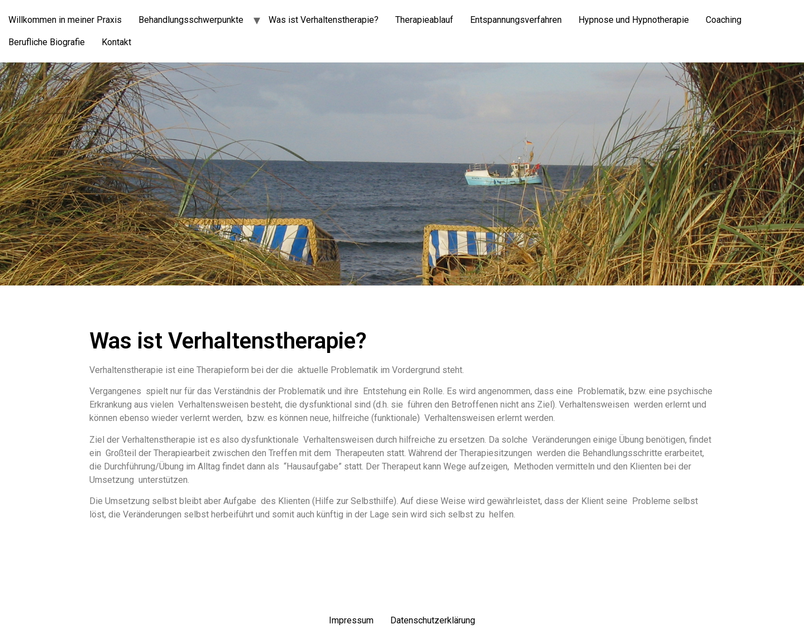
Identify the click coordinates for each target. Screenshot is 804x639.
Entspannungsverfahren (516, 19)
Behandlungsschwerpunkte (190, 19)
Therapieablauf (424, 19)
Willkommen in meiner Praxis (65, 19)
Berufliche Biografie (46, 42)
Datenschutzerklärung (432, 620)
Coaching (723, 19)
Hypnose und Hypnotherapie (633, 19)
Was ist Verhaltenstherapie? (324, 19)
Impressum (351, 620)
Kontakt (116, 42)
